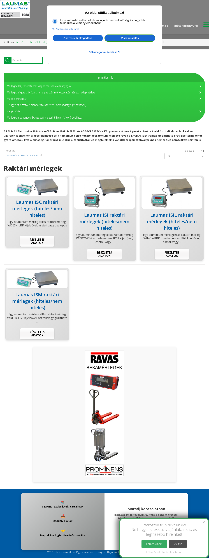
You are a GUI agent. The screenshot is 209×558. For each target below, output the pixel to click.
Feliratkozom (154, 544)
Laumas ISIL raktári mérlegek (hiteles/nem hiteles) (172, 221)
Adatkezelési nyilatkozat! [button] (67, 29)
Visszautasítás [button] (130, 38)
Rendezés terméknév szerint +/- (23, 155)
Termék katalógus (40, 42)
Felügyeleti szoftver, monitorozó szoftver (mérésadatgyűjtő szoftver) (46, 105)
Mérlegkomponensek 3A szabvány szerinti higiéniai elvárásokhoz (44, 117)
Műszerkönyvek (186, 26)
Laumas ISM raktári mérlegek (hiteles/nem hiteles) (37, 301)
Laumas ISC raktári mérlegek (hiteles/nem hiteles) (37, 208)
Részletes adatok (37, 241)
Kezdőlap (21, 42)
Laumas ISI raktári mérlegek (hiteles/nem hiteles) (104, 221)
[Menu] (206, 26)
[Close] (204, 522)
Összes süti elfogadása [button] (78, 38)
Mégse (177, 544)
